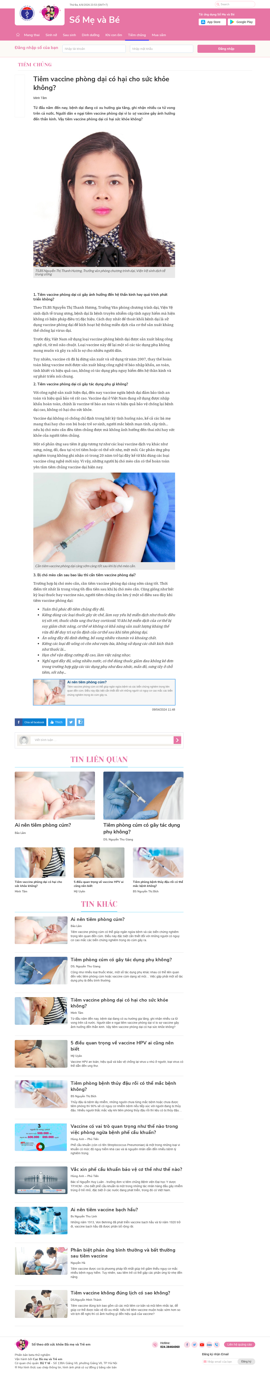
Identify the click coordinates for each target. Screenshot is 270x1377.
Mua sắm (159, 35)
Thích (58, 722)
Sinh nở (51, 35)
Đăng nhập (226, 49)
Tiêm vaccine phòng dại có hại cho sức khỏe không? (119, 1003)
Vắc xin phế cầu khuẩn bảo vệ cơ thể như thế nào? (126, 1169)
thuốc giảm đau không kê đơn (148, 660)
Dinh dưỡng (91, 35)
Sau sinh (69, 35)
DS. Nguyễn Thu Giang (118, 839)
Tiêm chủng (137, 35)
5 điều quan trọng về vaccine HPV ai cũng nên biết (122, 1046)
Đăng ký (246, 1361)
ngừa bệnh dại (129, 392)
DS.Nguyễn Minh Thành (86, 1300)
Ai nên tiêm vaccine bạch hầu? (104, 1210)
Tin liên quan (99, 759)
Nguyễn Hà (78, 1263)
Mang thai (32, 35)
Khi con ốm (113, 35)
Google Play (244, 22)
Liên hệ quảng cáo (239, 1344)
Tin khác (99, 904)
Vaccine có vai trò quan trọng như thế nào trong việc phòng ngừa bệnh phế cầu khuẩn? (124, 1129)
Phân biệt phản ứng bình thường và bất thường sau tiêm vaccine (123, 1253)
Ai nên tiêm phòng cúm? (87, 682)
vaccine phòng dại (58, 324)
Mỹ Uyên (79, 891)
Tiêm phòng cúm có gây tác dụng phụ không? (141, 828)
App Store (213, 22)
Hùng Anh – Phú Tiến (85, 1139)
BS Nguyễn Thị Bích (146, 891)
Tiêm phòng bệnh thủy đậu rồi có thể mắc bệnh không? (123, 1086)
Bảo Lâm (20, 833)
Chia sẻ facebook (34, 722)
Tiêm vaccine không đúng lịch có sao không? (120, 1293)
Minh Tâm (40, 98)
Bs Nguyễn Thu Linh (84, 1216)
